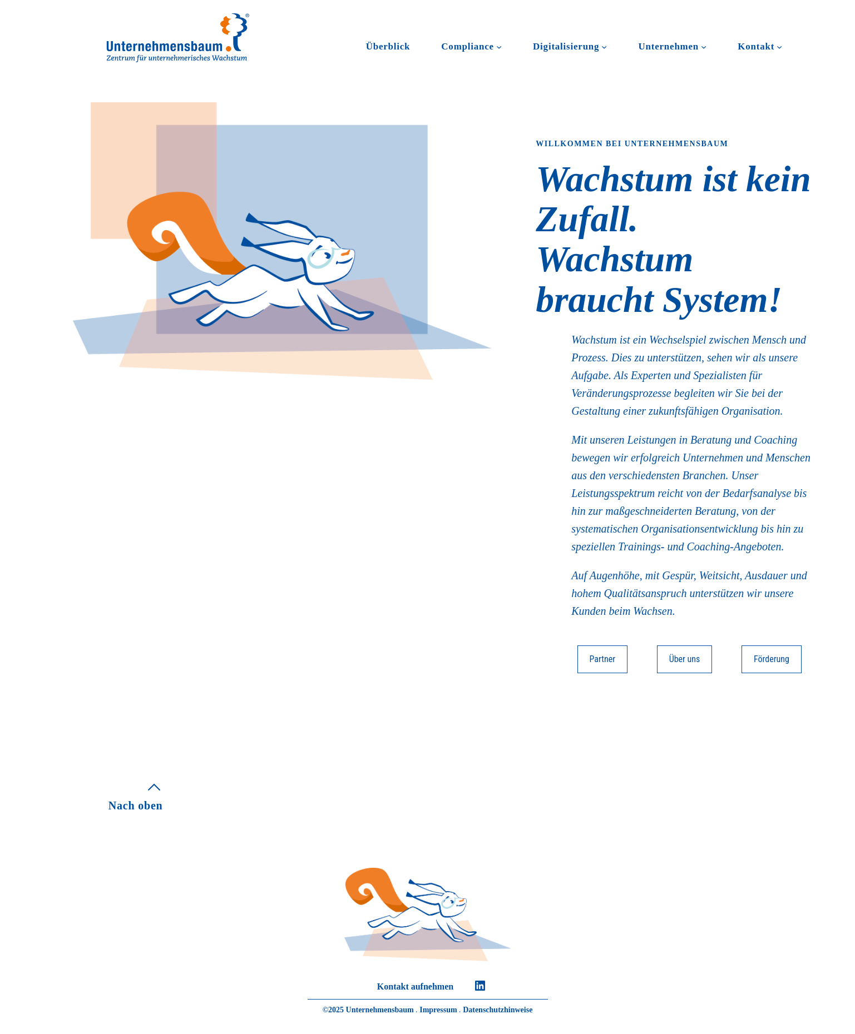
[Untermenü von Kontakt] (779, 46)
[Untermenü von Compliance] (499, 46)
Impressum (438, 1010)
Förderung (771, 659)
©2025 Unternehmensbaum (368, 1010)
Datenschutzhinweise (497, 1010)
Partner (603, 659)
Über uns (684, 659)
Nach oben (135, 805)
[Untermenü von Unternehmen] (703, 46)
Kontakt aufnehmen (415, 986)
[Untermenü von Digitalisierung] (604, 46)
